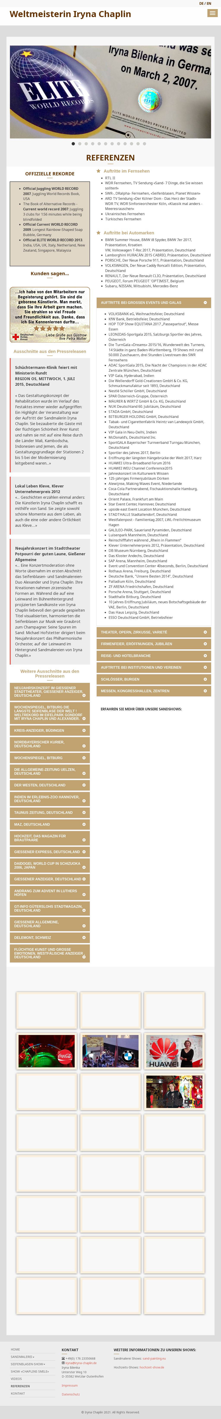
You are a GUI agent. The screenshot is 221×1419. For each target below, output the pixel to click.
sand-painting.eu (154, 1358)
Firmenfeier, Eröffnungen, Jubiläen (136, 644)
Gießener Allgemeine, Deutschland (36, 924)
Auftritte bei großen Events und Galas (141, 303)
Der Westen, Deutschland (39, 785)
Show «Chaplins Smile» (30, 1371)
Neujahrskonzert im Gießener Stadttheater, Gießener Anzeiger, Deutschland (48, 691)
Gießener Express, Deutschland (47, 852)
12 (144, 143)
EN (209, 3)
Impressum (70, 1385)
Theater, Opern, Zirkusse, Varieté (134, 632)
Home (15, 1349)
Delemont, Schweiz (32, 938)
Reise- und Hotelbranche (126, 656)
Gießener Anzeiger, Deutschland (47, 879)
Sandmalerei (22, 1357)
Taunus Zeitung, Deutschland (43, 812)
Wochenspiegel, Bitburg (38, 758)
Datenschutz (71, 1394)
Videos (16, 1379)
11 (138, 143)
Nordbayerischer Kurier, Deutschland (39, 744)
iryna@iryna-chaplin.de (81, 1363)
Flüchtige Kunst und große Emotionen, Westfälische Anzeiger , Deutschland (49, 953)
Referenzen (20, 1386)
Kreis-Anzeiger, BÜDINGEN (39, 730)
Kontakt (18, 1393)
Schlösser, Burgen (120, 679)
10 (131, 143)
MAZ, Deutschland (32, 824)
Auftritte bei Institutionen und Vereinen (141, 667)
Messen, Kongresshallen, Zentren (135, 691)
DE (201, 3)
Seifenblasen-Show (28, 1364)
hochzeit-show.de (152, 1367)
